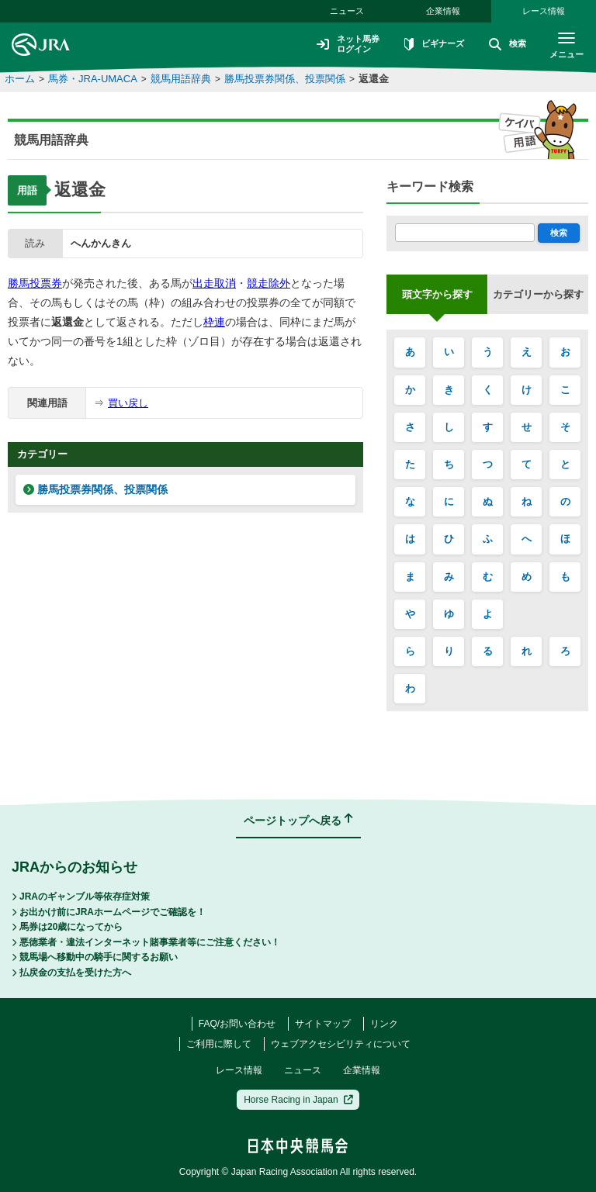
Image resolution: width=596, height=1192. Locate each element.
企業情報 (443, 11)
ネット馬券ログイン (338, 44)
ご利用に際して (218, 1043)
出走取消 (214, 283)
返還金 (374, 79)
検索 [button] (504, 45)
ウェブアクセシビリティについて (341, 1043)
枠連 (214, 322)
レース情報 (543, 11)
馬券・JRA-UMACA (92, 79)
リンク (384, 1023)
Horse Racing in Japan (298, 1099)
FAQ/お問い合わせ (237, 1023)
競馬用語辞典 (181, 79)
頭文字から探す (437, 294)
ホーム (20, 79)
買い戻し (128, 403)
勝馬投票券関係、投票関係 (284, 79)
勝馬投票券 (35, 283)
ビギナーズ (428, 45)
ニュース (347, 11)
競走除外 (268, 283)
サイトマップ (323, 1023)
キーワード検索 (429, 186)
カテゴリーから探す (538, 294)
